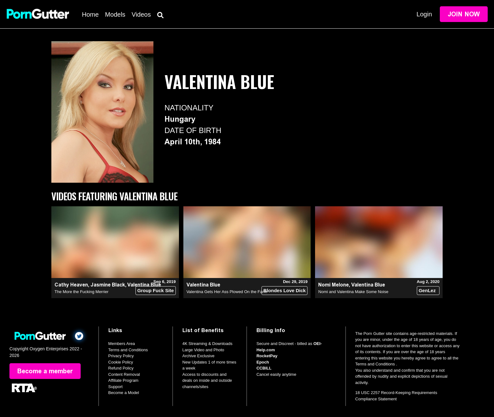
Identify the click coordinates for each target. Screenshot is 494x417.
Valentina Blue (203, 285)
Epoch (262, 362)
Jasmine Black (107, 285)
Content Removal (124, 374)
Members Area (121, 343)
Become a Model (123, 392)
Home (90, 14)
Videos (141, 14)
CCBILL (264, 368)
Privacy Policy (121, 355)
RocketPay (266, 355)
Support (115, 386)
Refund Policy (121, 368)
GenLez (427, 290)
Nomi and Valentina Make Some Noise (353, 291)
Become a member (45, 371)
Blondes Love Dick (284, 290)
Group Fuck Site (155, 290)
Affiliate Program (123, 380)
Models (115, 14)
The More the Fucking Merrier (81, 291)
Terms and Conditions (128, 350)
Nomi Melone (333, 285)
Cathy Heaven (71, 285)
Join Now (464, 14)
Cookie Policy (120, 362)
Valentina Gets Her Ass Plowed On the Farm (227, 291)
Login (424, 14)
